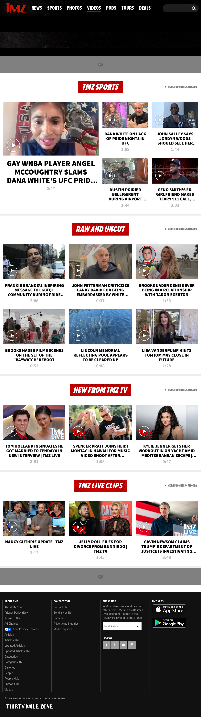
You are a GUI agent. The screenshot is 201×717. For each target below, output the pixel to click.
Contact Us (60, 607)
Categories (11, 656)
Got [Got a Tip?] (15, 24)
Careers (58, 618)
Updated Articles (15, 645)
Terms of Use (13, 618)
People (9, 673)
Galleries (10, 667)
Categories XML (14, 662)
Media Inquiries (63, 629)
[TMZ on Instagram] (25, 7)
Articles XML (12, 640)
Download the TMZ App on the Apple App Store (169, 609)
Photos (71, 40)
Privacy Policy (111, 617)
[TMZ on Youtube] (18, 7)
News (12, 40)
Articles (9, 634)
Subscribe (138, 626)
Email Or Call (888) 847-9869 (47, 24)
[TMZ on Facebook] (5, 7)
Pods (130, 40)
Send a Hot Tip (62, 612)
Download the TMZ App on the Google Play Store (169, 623)
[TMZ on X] (11, 7)
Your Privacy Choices (22, 629)
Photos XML (12, 684)
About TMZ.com (14, 607)
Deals (183, 40)
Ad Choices (11, 623)
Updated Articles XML (18, 651)
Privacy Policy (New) (17, 612)
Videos (102, 40)
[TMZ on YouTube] (123, 645)
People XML (12, 678)
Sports (40, 40)
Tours (156, 40)
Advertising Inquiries (66, 623)
